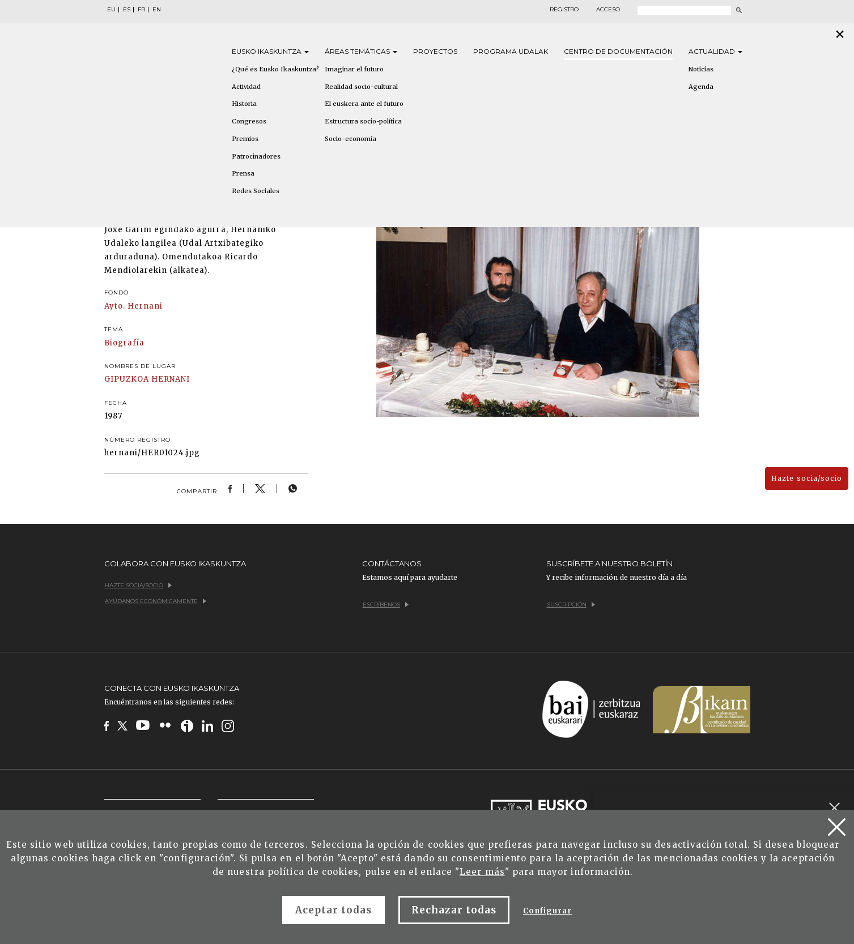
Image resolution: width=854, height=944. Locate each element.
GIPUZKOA (126, 379)
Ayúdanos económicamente (155, 601)
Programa (510, 51)
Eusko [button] (270, 51)
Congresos (249, 121)
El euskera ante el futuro (364, 104)
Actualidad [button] (715, 51)
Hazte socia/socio (806, 478)
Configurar (547, 911)
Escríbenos (386, 604)
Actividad (246, 87)
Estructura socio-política (363, 121)
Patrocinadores (256, 156)
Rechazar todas (453, 910)
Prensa (243, 173)
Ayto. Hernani (133, 306)
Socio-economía (350, 139)
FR (141, 9)
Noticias (701, 69)
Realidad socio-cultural (361, 87)
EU (111, 9)
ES (126, 9)
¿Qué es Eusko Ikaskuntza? (275, 69)
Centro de (618, 51)
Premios (245, 139)
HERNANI (170, 379)
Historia (244, 104)
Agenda (701, 87)
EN (156, 9)
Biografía (124, 343)
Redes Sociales (255, 191)
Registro (564, 9)
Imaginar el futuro (354, 69)
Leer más (482, 871)
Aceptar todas (333, 910)
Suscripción (571, 604)
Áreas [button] (361, 51)
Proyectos (435, 51)
